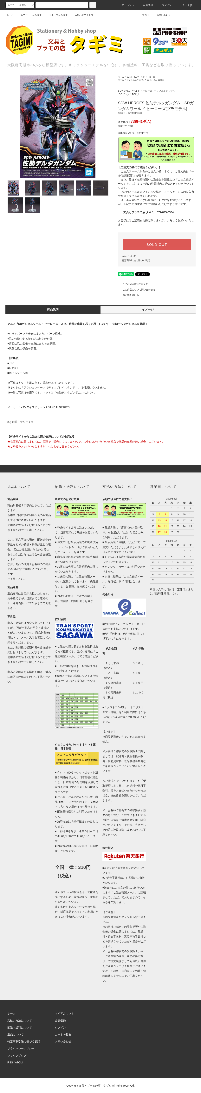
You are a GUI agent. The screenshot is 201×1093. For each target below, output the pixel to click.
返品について (129, 256)
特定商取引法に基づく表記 (136, 260)
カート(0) (186, 5)
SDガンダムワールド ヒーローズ (140, 77)
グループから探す (56, 15)
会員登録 (145, 5)
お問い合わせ (161, 15)
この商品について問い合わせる (136, 289)
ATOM (19, 1062)
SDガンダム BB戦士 (155, 80)
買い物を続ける (128, 295)
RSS (10, 1062)
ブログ (143, 15)
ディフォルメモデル (135, 80)
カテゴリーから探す (29, 15)
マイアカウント (64, 1013)
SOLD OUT (156, 245)
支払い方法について (19, 1020)
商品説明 (53, 309)
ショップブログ (16, 1055)
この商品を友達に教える (133, 284)
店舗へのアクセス (81, 15)
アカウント (125, 5)
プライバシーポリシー (21, 1048)
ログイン (164, 5)
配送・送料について (19, 1027)
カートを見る (63, 1034)
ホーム (9, 15)
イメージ (148, 309)
